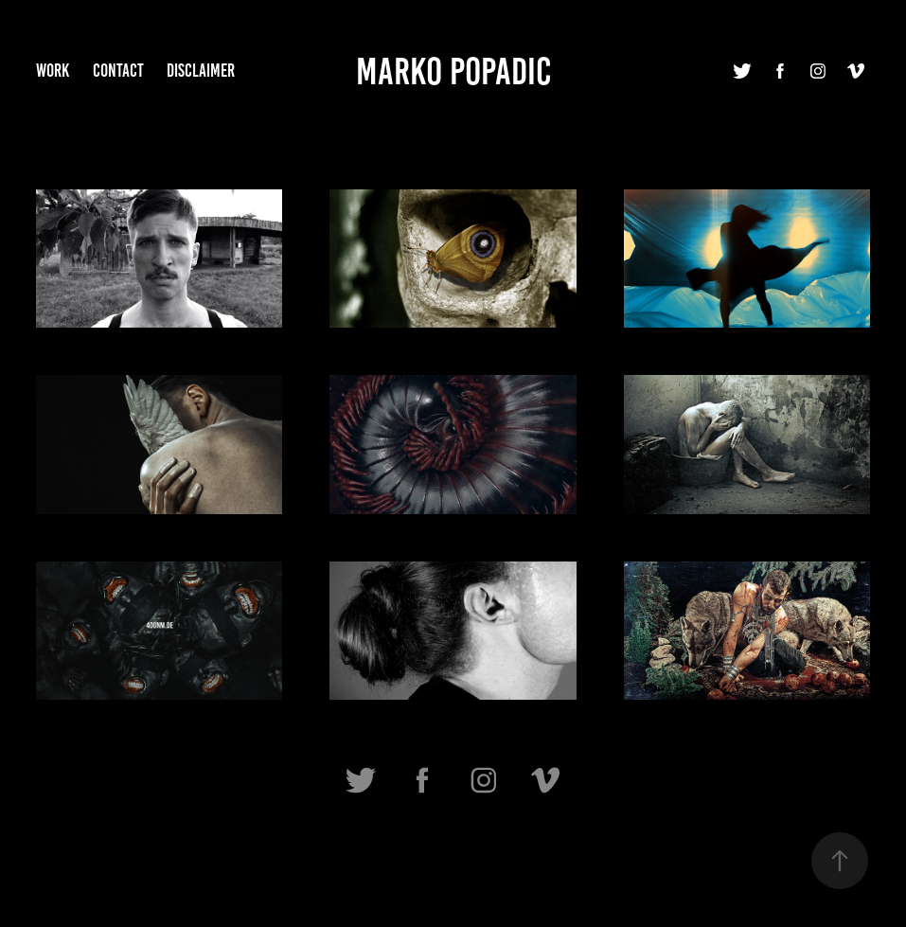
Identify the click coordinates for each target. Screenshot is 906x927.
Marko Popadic (453, 71)
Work (52, 70)
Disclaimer (201, 70)
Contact (118, 70)
